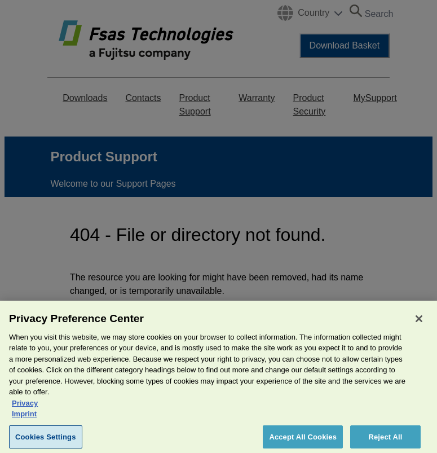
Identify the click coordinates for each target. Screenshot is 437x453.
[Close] (419, 323)
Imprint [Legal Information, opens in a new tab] (24, 419)
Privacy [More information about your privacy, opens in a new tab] (25, 408)
